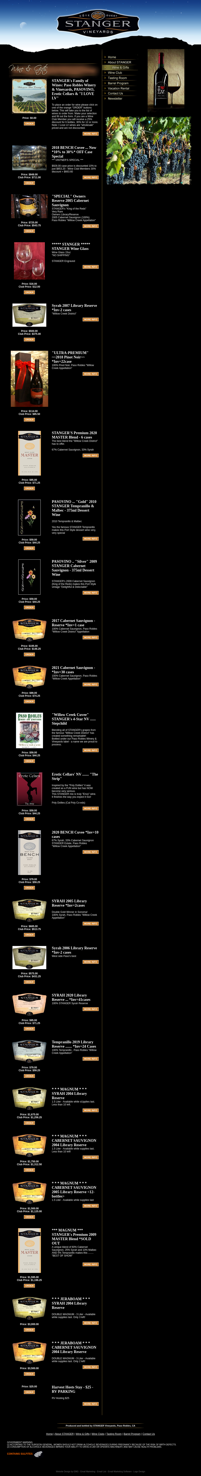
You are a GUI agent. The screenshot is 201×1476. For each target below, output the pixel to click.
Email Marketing (87, 1471)
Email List (101, 1471)
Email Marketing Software (120, 1471)
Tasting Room (113, 1434)
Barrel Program (132, 1434)
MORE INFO (90, 134)
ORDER (29, 123)
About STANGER (64, 1434)
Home (49, 1434)
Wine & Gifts (83, 1434)
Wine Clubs (98, 1434)
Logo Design (139, 1471)
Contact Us (149, 1434)
